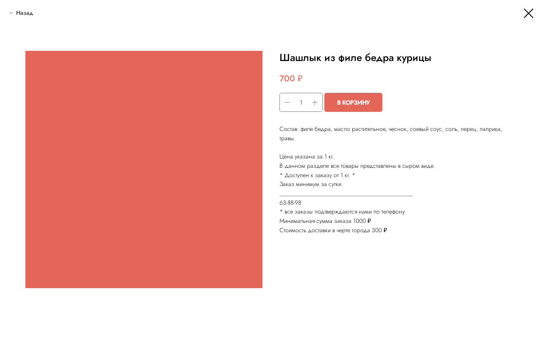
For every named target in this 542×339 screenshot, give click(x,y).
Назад (24, 12)
